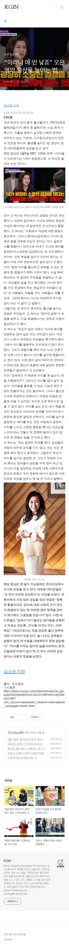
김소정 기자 (11, 105)
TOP (62, 936)
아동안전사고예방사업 (20, 757)
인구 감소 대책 (15, 732)
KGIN (11, 7)
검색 (53, 7)
